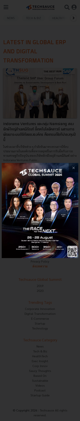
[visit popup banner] (40, 210)
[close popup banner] (73, 167)
